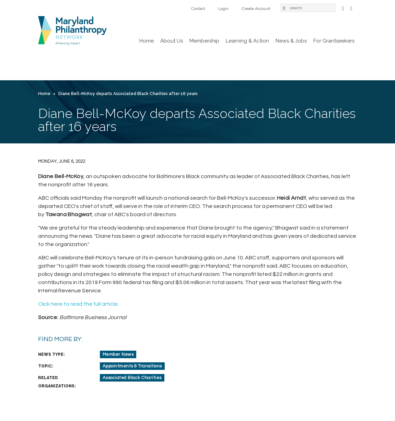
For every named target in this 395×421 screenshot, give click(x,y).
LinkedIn (351, 7)
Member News (118, 354)
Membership (204, 41)
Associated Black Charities (132, 377)
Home (146, 41)
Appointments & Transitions (132, 366)
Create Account (256, 8)
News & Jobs (291, 41)
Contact (198, 8)
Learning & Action (247, 41)
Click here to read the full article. (78, 304)
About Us (171, 41)
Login (223, 8)
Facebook (343, 7)
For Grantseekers (334, 41)
